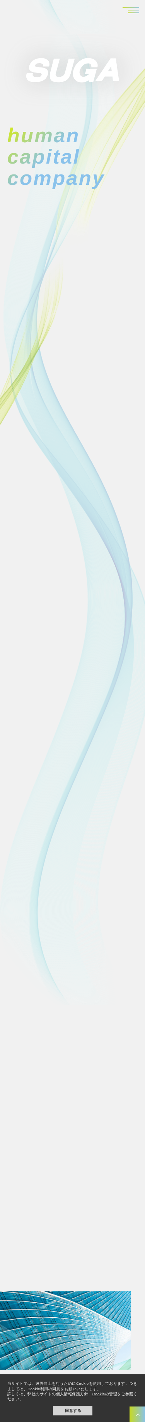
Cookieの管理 (104, 1394)
